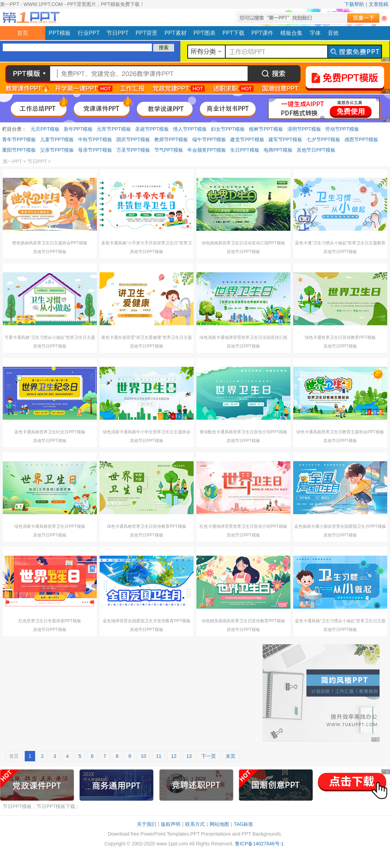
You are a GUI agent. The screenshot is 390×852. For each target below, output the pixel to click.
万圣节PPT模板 (133, 150)
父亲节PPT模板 (57, 150)
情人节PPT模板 (190, 129)
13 (189, 756)
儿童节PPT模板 (57, 139)
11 (159, 756)
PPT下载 (233, 33)
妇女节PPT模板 (228, 129)
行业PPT (89, 33)
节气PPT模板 (168, 150)
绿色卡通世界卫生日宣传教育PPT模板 (340, 337)
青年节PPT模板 (19, 139)
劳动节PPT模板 (342, 129)
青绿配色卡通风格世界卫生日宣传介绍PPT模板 (243, 431)
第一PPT (12, 161)
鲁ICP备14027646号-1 (259, 843)
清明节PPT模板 (304, 129)
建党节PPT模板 (247, 139)
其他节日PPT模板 (316, 150)
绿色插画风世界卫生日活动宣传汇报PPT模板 (243, 243)
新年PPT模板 (78, 129)
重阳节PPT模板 (19, 150)
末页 (230, 756)
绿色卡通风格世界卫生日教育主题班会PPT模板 (340, 431)
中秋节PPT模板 (95, 139)
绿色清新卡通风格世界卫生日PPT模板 (49, 526)
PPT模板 (60, 33)
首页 (22, 33)
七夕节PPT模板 (323, 139)
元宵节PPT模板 (114, 129)
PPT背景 (146, 33)
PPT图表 (205, 33)
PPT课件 (262, 33)
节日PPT (117, 33)
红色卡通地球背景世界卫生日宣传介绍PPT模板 (243, 526)
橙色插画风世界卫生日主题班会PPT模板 (49, 243)
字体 (315, 33)
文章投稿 (378, 4)
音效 (333, 33)
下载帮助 (354, 4)
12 (174, 756)
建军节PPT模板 (285, 139)
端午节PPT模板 (209, 139)
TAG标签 (243, 824)
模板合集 (291, 33)
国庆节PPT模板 (133, 139)
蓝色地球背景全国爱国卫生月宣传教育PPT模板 (146, 620)
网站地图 (219, 824)
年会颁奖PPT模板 (206, 150)
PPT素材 (176, 33)
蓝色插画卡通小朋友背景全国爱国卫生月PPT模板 (340, 526)
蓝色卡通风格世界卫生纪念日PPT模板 (49, 431)
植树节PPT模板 (266, 129)
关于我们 (146, 824)
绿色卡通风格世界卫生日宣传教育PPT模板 (146, 526)
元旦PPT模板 (45, 129)
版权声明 (170, 824)
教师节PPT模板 (171, 139)
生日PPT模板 (244, 150)
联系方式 (195, 824)
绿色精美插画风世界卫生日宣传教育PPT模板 (243, 620)
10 (143, 756)
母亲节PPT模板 (95, 150)
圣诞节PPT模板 (152, 129)
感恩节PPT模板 (361, 139)
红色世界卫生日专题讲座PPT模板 (49, 620)
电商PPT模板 (278, 150)
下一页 (208, 756)
